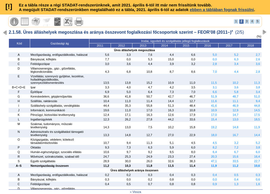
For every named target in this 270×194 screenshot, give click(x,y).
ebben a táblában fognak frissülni (222, 9)
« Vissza (135, 191)
